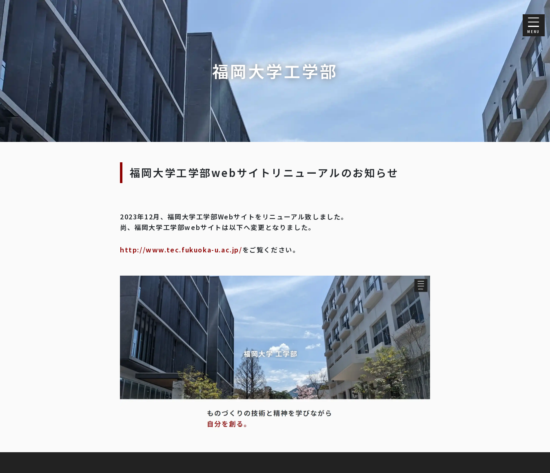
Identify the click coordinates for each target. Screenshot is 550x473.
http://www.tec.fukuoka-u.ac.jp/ (181, 249)
